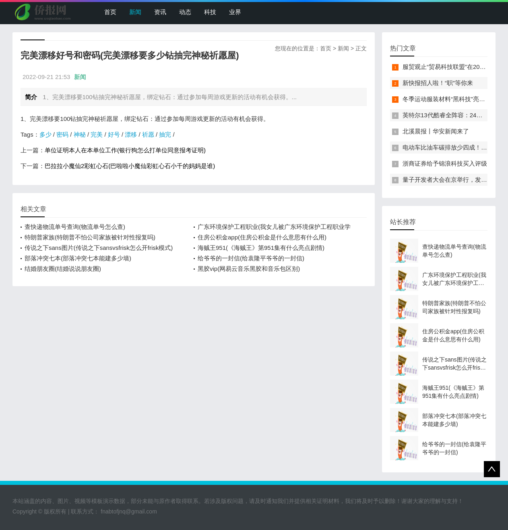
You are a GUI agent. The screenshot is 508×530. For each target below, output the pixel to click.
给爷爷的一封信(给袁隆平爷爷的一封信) (251, 258)
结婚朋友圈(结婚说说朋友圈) (63, 268)
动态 (185, 11)
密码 (62, 134)
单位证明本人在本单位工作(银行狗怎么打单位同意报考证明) (125, 150)
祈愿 (148, 134)
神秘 (80, 134)
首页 (110, 11)
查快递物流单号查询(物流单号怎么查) (75, 226)
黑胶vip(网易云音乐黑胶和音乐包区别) (249, 268)
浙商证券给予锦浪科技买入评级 (445, 163)
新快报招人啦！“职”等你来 (438, 82)
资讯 (160, 11)
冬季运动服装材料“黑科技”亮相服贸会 (453, 99)
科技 (210, 11)
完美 (97, 134)
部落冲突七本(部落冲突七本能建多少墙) (78, 258)
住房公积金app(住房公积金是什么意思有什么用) (262, 237)
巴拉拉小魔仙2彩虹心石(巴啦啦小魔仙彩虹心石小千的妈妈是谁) (130, 165)
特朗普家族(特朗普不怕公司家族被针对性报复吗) (90, 237)
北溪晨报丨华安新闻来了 (436, 131)
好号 (114, 134)
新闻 (135, 11)
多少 (45, 134)
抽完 (165, 134)
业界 (235, 11)
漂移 (131, 134)
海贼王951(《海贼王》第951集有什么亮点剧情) (261, 247)
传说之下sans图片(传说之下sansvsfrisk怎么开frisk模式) (99, 247)
